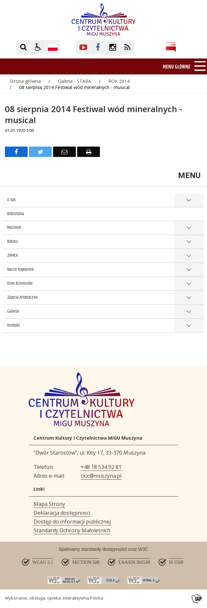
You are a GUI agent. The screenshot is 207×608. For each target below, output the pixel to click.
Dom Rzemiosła (20, 283)
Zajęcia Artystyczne (22, 297)
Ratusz (12, 241)
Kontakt (13, 325)
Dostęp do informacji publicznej (72, 521)
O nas (11, 199)
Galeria (13, 311)
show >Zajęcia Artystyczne (189, 298)
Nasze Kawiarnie (20, 269)
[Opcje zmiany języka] (53, 47)
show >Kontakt (189, 326)
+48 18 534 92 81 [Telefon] (101, 467)
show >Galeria (189, 312)
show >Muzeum (189, 228)
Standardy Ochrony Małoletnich (72, 530)
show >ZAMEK (189, 256)
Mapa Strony (49, 504)
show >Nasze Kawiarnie (189, 270)
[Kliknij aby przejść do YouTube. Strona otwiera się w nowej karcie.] (83, 47)
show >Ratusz (189, 242)
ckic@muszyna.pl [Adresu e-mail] (101, 475)
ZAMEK (12, 255)
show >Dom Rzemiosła (189, 284)
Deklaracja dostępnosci (62, 512)
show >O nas (189, 200)
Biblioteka (15, 213)
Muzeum (14, 227)
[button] (38, 47)
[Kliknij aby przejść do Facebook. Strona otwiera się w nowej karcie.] (98, 47)
